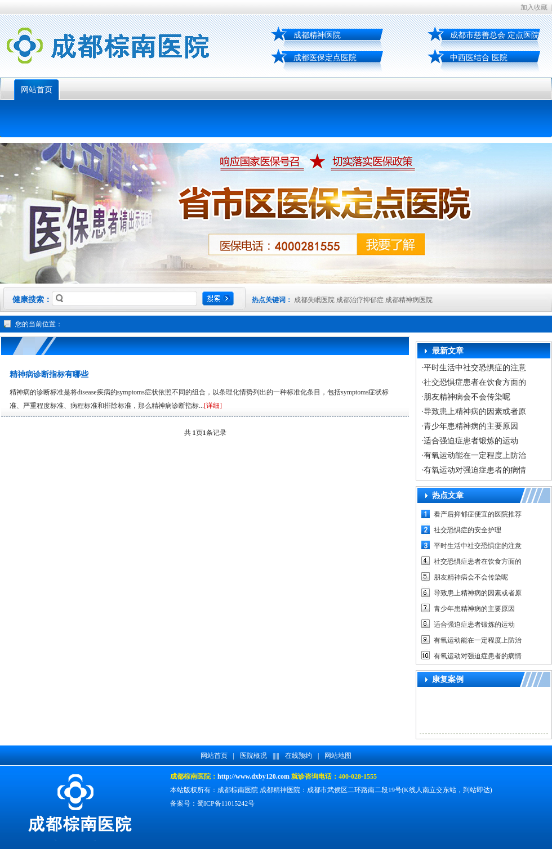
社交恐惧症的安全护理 (467, 530)
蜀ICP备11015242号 (226, 803)
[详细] (213, 406)
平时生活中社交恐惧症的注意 (475, 367)
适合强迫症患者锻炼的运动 (471, 441)
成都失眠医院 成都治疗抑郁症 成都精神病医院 (363, 300)
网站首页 (36, 90)
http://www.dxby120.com (253, 776)
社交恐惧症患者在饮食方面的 (475, 382)
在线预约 (298, 756)
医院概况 (253, 756)
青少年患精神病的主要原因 (471, 426)
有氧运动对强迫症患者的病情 (475, 470)
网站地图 (337, 756)
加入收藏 (533, 7)
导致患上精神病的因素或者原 (475, 411)
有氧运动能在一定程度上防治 (475, 455)
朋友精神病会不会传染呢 (467, 397)
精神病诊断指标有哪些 (49, 374)
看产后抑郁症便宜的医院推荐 (478, 514)
